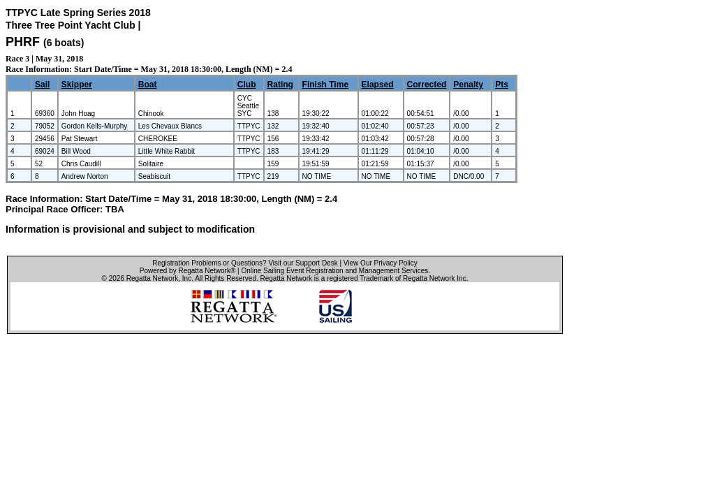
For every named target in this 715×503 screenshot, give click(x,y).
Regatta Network (152, 278)
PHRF (23, 42)
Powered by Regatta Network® (187, 271)
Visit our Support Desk (302, 263)
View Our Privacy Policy (381, 263)
